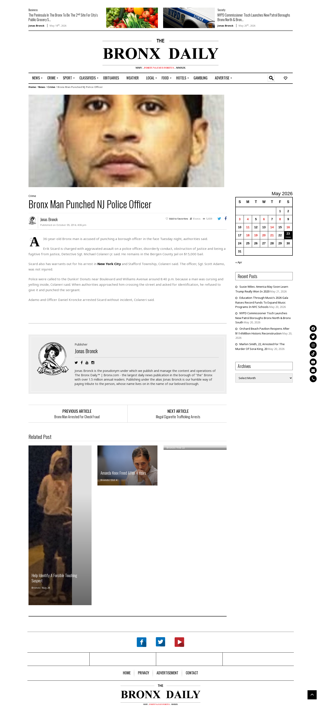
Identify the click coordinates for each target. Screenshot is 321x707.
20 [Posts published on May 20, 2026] (264, 235)
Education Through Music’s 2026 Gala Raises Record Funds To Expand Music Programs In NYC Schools (261, 302)
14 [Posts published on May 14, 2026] (272, 227)
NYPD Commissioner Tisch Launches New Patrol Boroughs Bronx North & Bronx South (263, 317)
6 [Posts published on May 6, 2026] (264, 219)
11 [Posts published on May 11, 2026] (248, 227)
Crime (51, 86)
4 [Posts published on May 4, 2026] (248, 219)
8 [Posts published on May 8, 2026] (280, 219)
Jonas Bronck (36, 25)
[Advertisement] (53, 52)
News (41, 86)
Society (221, 9)
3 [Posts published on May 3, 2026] (240, 219)
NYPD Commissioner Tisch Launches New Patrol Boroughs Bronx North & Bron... (253, 17)
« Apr (238, 262)
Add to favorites (178, 218)
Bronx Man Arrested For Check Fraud (77, 416)
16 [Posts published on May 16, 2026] (288, 227)
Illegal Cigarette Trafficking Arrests (178, 416)
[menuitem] (35, 78)
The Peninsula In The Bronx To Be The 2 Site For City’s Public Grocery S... (63, 17)
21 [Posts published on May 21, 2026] (272, 235)
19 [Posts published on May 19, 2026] (256, 235)
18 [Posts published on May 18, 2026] (248, 235)
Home (32, 86)
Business (33, 9)
